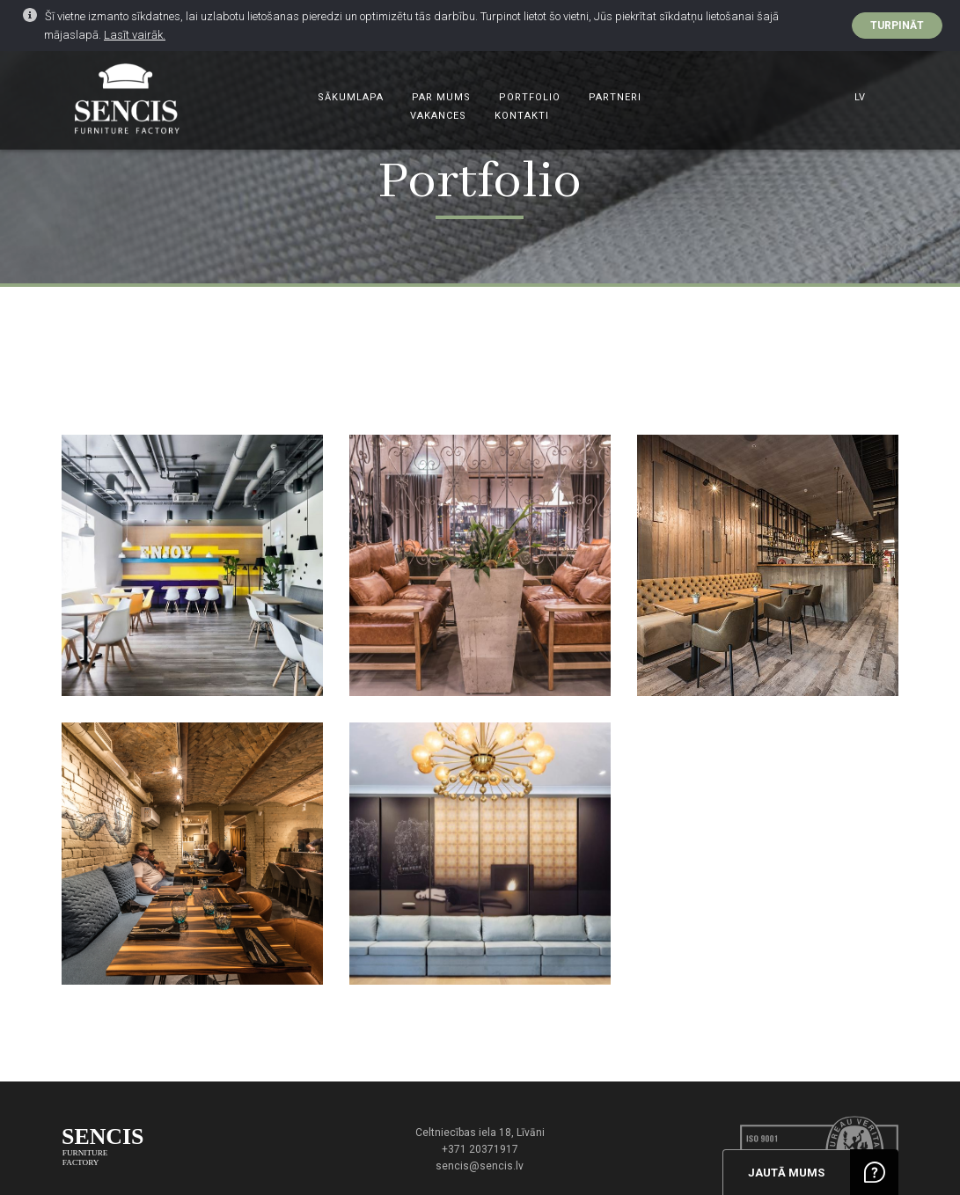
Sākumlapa (351, 97)
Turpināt (897, 25)
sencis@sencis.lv (480, 1166)
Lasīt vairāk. (134, 34)
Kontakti (522, 115)
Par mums (441, 97)
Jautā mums (786, 1172)
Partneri (615, 97)
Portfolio (530, 97)
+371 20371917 (480, 1149)
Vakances (438, 115)
